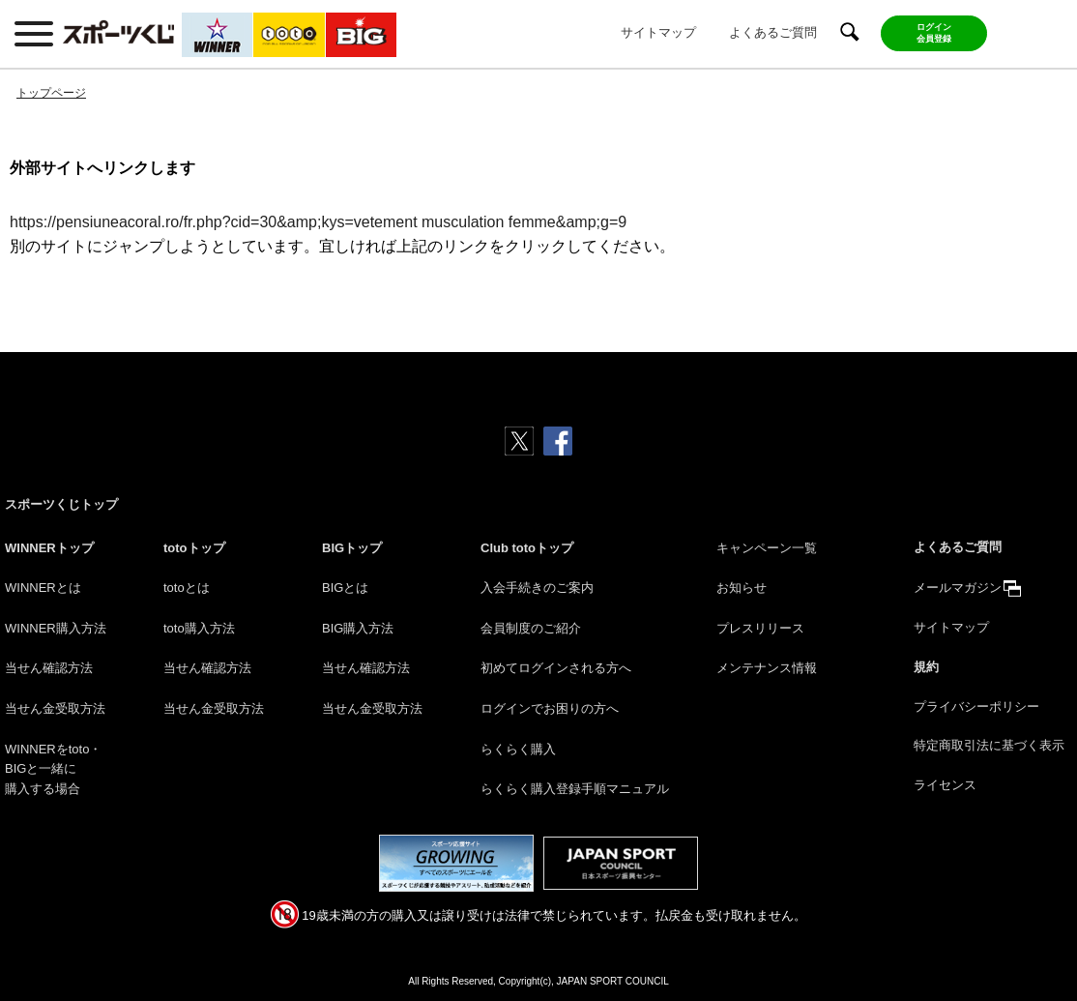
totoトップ (194, 548)
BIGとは (345, 587)
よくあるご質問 (773, 32)
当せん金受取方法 (55, 708)
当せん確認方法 (49, 668)
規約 (926, 667)
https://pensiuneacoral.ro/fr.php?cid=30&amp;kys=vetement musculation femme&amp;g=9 (318, 222)
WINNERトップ (49, 548)
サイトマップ (658, 32)
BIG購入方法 (357, 628)
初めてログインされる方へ (555, 668)
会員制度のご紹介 (530, 628)
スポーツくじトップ (61, 504)
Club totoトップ (526, 548)
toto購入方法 (199, 628)
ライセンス (945, 785)
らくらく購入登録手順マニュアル (574, 788)
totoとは (186, 587)
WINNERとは (43, 587)
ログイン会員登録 (934, 33)
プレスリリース (760, 628)
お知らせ (741, 587)
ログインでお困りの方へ (549, 708)
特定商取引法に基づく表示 (989, 745)
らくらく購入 (518, 749)
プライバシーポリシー (976, 706)
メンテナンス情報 (766, 668)
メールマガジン (958, 587)
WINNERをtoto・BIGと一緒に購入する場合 (53, 769)
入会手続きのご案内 (537, 587)
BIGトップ (352, 548)
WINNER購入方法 (55, 628)
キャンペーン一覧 (766, 548)
